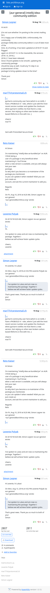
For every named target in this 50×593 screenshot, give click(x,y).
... (7, 98)
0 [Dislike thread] (40, 83)
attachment (8, 254)
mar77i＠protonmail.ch (15, 92)
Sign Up (18, 6)
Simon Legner (9, 22)
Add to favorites (9, 552)
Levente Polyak (10, 213)
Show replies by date (40, 87)
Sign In (6, 6)
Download (8, 540)
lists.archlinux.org (15, 2)
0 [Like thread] (35, 83)
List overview (6, 535)
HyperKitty (25, 589)
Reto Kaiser (9, 143)
